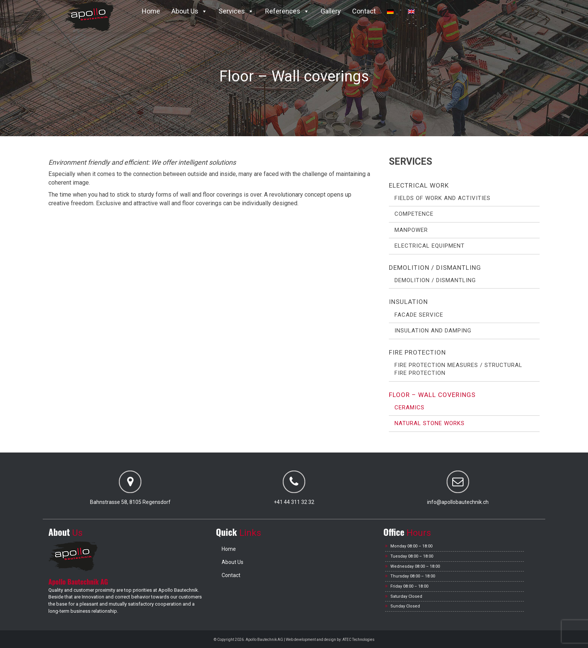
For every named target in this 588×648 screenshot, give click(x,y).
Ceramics (409, 407)
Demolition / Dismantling (435, 267)
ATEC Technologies (358, 639)
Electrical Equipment (429, 245)
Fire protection (417, 352)
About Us (189, 11)
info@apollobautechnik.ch (458, 502)
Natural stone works (429, 423)
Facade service (418, 314)
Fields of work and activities (442, 198)
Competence (414, 213)
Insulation (408, 301)
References (287, 11)
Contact (364, 11)
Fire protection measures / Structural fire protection (458, 369)
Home (151, 11)
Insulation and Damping (432, 330)
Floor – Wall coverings (432, 394)
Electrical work (419, 185)
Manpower (411, 230)
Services (236, 11)
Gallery (331, 11)
